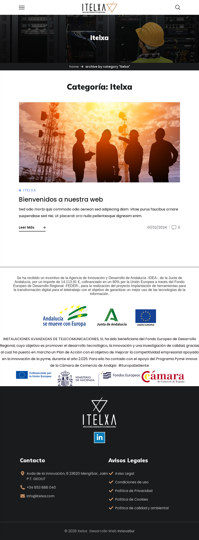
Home (74, 66)
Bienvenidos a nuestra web (61, 199)
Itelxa (29, 190)
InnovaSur (126, 531)
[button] (177, 7)
